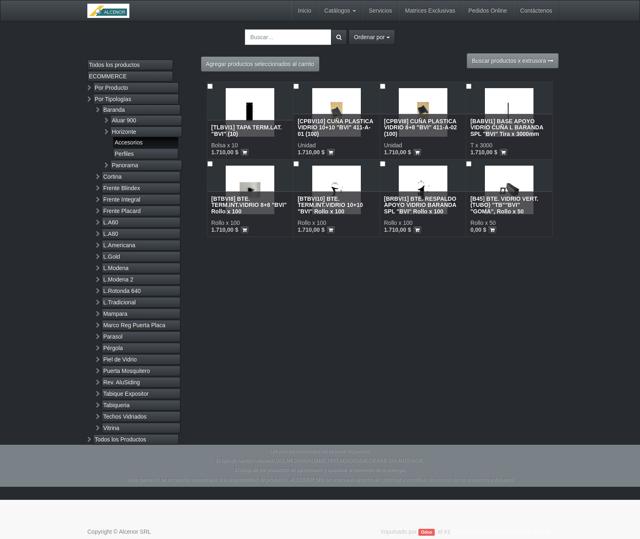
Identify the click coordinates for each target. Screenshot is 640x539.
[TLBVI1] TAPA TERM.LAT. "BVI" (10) (246, 130)
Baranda (114, 109)
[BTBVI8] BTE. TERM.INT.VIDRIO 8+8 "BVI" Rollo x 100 (249, 205)
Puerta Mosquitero (126, 371)
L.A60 (110, 222)
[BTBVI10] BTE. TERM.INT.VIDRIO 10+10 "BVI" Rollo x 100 (330, 205)
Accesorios (128, 142)
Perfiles (124, 154)
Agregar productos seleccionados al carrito (260, 64)
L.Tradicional (119, 302)
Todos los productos (114, 65)
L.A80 (110, 234)
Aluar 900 (124, 120)
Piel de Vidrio (120, 359)
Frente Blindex (121, 188)
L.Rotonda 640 (122, 291)
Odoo (426, 532)
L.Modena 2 (118, 279)
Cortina (112, 176)
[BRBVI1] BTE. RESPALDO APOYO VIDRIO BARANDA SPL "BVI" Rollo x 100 (420, 205)
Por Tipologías (113, 99)
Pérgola (113, 348)
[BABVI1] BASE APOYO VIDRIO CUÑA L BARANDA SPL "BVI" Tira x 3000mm (506, 127)
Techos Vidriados (125, 416)
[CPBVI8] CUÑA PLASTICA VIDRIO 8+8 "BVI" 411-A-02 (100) (420, 127)
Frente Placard (122, 211)
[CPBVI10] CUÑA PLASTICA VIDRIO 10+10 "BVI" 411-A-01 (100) (335, 127)
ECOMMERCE (108, 76)
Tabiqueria (116, 405)
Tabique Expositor (126, 393)
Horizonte (124, 132)
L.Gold (111, 256)
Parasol (112, 336)
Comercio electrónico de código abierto (501, 531)
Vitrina (111, 428)
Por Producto (111, 87)
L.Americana (119, 245)
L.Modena (116, 268)
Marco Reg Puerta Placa (134, 325)
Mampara (115, 314)
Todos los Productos (120, 439)
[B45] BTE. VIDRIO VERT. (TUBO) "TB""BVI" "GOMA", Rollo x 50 (504, 205)
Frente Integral (121, 199)
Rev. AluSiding (121, 382)
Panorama (125, 165)
